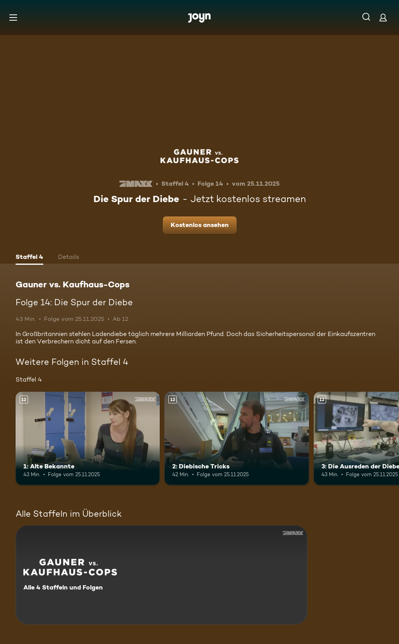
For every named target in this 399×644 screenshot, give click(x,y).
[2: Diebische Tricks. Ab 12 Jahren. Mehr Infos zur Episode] (236, 439)
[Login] (383, 17)
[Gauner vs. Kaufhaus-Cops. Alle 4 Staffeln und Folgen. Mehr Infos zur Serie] (161, 575)
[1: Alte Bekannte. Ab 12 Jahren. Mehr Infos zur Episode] (88, 439)
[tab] (29, 258)
